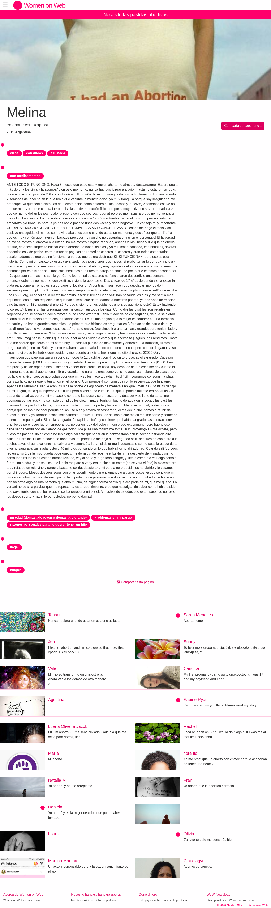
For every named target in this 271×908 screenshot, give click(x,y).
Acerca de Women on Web (23, 894)
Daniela (55, 807)
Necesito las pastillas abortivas (135, 14)
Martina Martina (62, 860)
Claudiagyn (194, 860)
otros (14, 153)
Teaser (54, 614)
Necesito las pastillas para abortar (96, 894)
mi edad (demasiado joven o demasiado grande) (48, 517)
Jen (51, 641)
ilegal (14, 547)
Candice (191, 668)
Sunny (189, 641)
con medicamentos (25, 176)
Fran (188, 780)
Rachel (190, 726)
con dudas (34, 153)
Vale (52, 668)
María (53, 753)
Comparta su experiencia (243, 125)
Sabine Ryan (196, 699)
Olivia (189, 834)
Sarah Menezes (198, 614)
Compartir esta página (135, 582)
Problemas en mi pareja (113, 517)
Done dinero (148, 894)
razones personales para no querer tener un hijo (48, 524)
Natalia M (57, 780)
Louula (54, 834)
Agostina (56, 699)
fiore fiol (191, 753)
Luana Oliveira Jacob (67, 726)
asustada (58, 153)
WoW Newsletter (219, 894)
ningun (15, 570)
